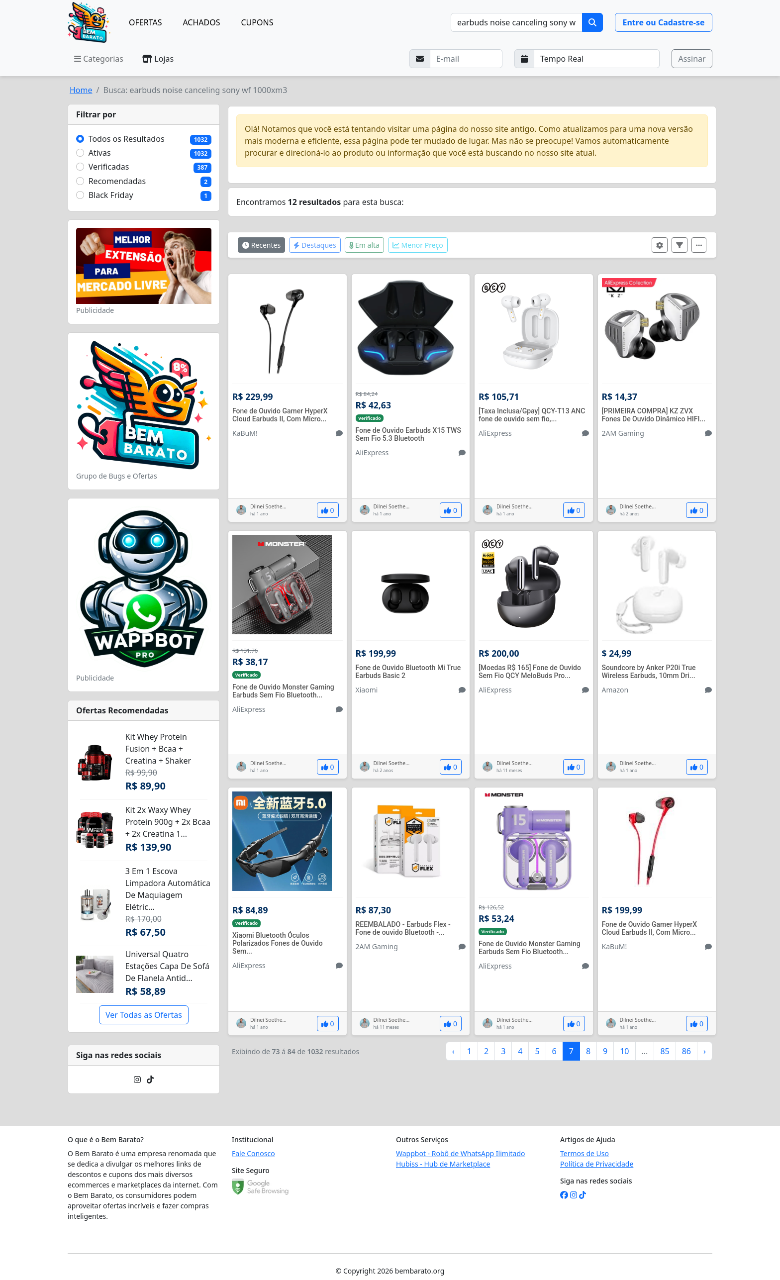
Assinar (691, 58)
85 (664, 1051)
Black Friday (111, 195)
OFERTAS (145, 22)
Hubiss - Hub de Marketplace (443, 1164)
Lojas (158, 58)
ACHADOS (201, 22)
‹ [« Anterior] (453, 1051)
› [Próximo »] (704, 1051)
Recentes (261, 245)
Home (81, 90)
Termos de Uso (584, 1153)
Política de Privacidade (596, 1164)
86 (686, 1051)
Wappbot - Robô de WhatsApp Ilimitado (460, 1153)
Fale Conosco (253, 1153)
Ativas (100, 152)
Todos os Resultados (127, 138)
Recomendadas (117, 181)
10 (624, 1051)
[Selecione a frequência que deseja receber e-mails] (597, 58)
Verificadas (109, 166)
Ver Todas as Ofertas (143, 1014)
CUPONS (257, 22)
